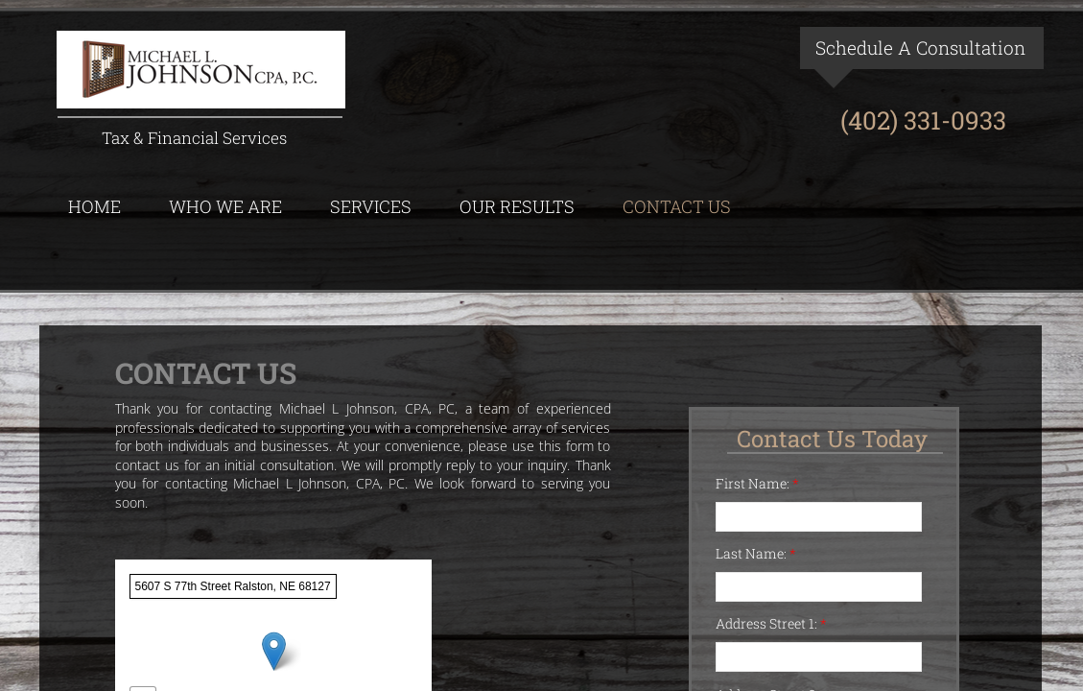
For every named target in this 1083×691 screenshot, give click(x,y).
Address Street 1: (771, 623)
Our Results (517, 206)
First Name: (757, 483)
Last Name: (756, 553)
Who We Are (225, 206)
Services (371, 206)
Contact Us (677, 206)
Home (94, 206)
